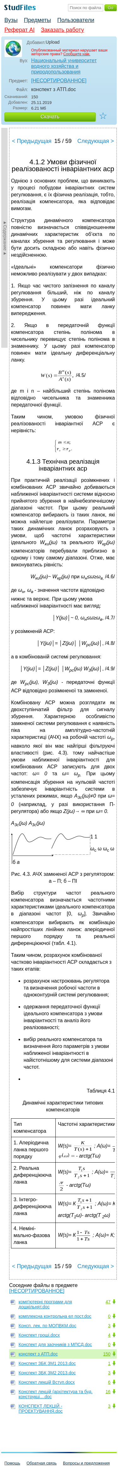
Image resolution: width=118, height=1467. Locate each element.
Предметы (37, 20)
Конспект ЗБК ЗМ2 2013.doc (47, 1372)
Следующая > (95, 141)
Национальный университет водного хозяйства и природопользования (64, 66)
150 (106, 1353)
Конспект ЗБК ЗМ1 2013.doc (47, 1363)
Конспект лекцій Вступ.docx (47, 1382)
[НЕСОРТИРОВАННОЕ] (59, 80)
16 (107, 1391)
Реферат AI (19, 30)
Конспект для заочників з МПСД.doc (55, 1344)
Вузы (11, 20)
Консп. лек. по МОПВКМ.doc (47, 1325)
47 (107, 1301)
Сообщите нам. (76, 54)
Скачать (50, 116)
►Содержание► (5, 238)
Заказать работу (62, 30)
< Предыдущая (32, 141)
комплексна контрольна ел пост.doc (55, 1316)
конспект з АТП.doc (38, 1353)
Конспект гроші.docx (39, 1335)
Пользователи (75, 20)
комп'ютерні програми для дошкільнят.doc (45, 1304)
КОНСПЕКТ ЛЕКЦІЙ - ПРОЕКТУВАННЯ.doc (41, 1409)
